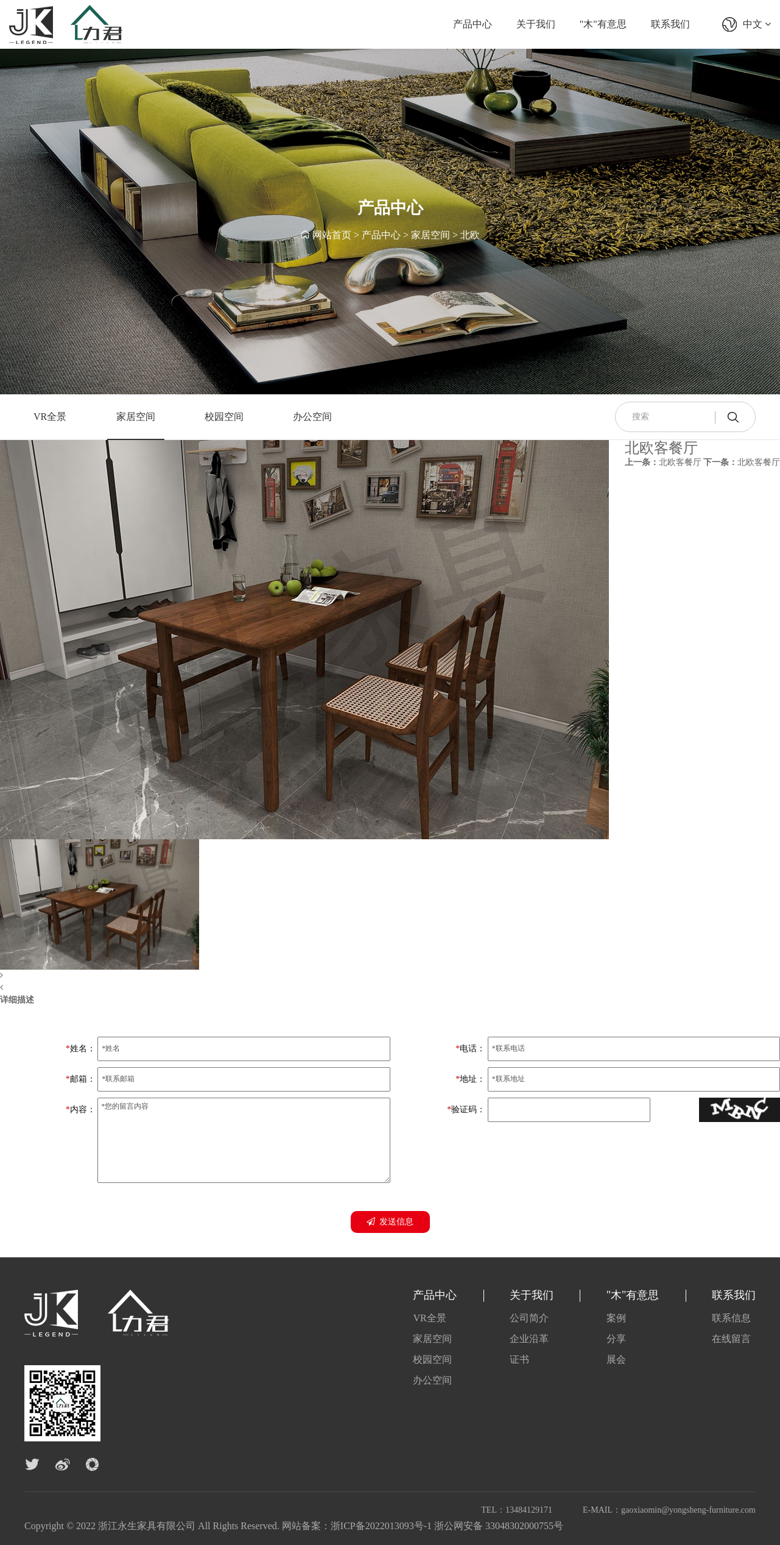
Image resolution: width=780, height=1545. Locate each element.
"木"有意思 (603, 24)
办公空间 (312, 416)
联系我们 (670, 24)
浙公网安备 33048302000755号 (498, 1526)
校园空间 (224, 416)
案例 (616, 1318)
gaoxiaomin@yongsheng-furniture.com (688, 1510)
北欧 (470, 235)
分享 (616, 1339)
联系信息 (731, 1318)
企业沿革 (529, 1339)
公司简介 (529, 1318)
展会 (616, 1359)
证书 (519, 1359)
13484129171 (528, 1510)
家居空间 (430, 235)
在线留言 (731, 1339)
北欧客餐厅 (663, 462)
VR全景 (49, 416)
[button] (304, 976)
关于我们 (535, 24)
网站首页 (331, 235)
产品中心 (472, 24)
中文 (757, 24)
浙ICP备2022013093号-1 (381, 1526)
